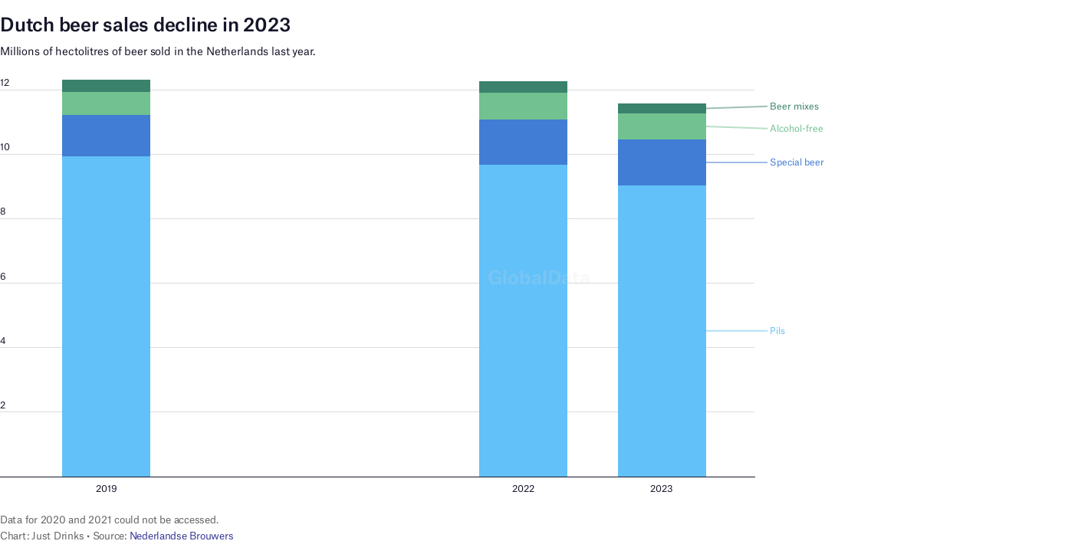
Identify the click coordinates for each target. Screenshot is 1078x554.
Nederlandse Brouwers (182, 535)
